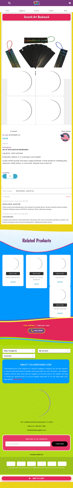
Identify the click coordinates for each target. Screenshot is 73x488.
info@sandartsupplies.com (36, 430)
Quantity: (6, 173)
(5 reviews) (13, 131)
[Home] (7, 9)
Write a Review (66, 131)
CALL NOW (37, 330)
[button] (22, 9)
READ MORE (17, 379)
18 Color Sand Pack (60, 309)
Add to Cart (36, 478)
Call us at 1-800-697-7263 (36, 426)
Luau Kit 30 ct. (60, 277)
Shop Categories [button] (10, 351)
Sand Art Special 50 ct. (13, 277)
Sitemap (62, 468)
